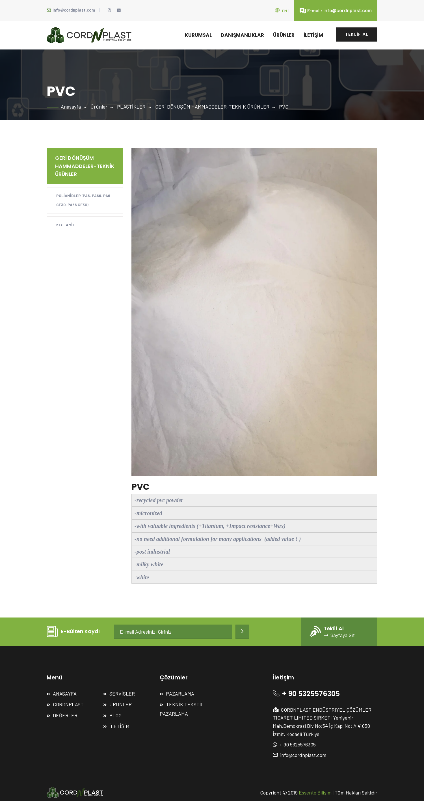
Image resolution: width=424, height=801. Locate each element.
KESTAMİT (65, 224)
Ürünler (98, 106)
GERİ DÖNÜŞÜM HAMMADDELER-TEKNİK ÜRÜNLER (212, 106)
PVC (283, 106)
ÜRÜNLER (284, 35)
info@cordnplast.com (71, 9)
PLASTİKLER (131, 106)
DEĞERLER (65, 715)
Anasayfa (71, 106)
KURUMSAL (198, 35)
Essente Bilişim (315, 792)
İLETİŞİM (313, 35)
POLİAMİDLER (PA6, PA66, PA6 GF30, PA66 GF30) (83, 200)
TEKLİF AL (356, 34)
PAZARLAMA (180, 693)
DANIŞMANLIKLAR (242, 35)
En (284, 10)
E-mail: (314, 10)
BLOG (115, 715)
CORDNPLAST (68, 704)
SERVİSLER (122, 693)
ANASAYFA (65, 693)
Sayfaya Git (339, 635)
